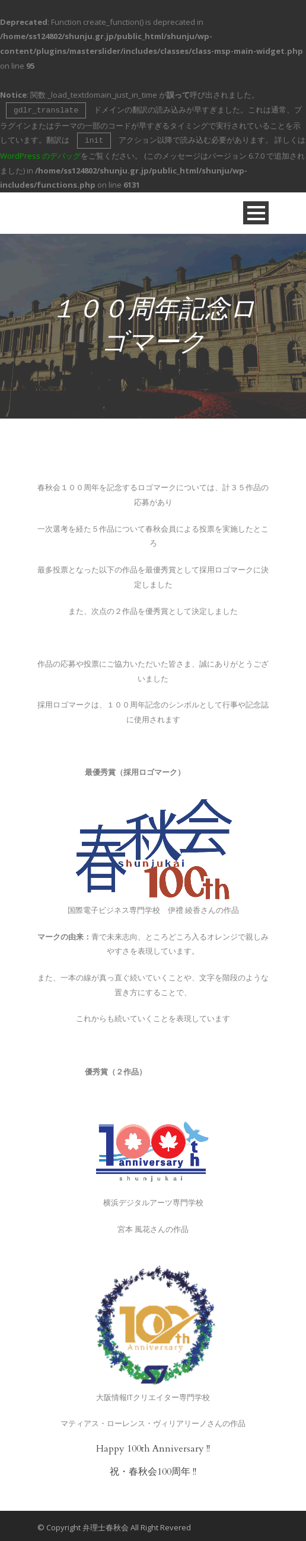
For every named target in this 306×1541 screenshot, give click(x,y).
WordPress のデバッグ (40, 153)
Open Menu (256, 210)
